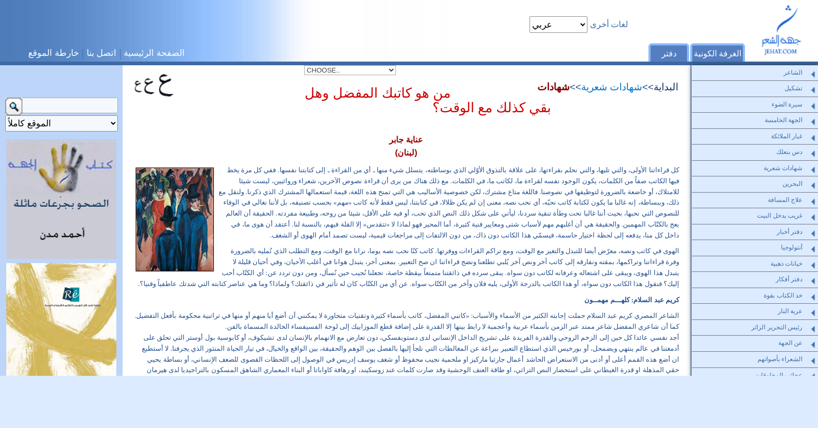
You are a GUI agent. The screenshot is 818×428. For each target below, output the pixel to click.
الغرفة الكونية (717, 53)
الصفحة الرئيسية (154, 52)
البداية (666, 86)
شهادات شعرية (611, 86)
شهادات (553, 86)
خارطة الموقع (53, 52)
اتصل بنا (102, 52)
